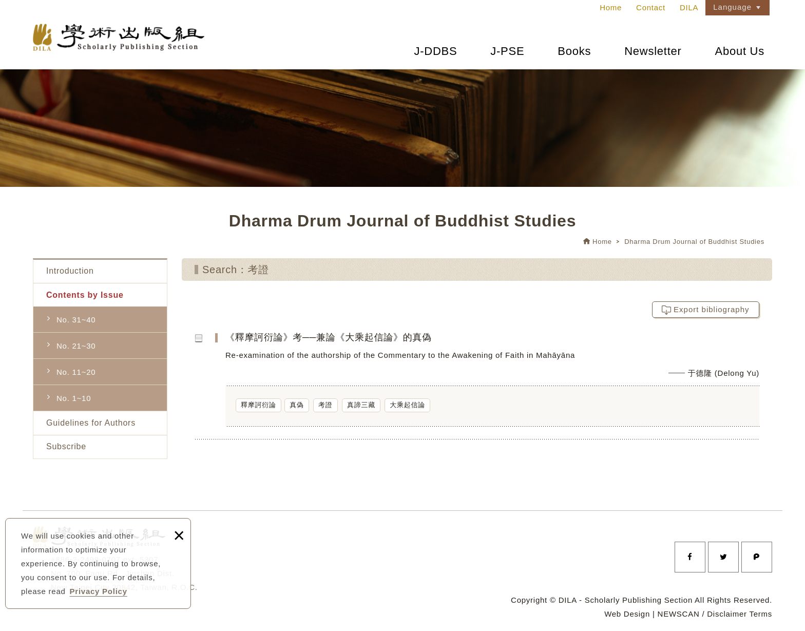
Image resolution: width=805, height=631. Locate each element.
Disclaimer (727, 613)
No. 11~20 (75, 372)
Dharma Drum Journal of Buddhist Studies (694, 241)
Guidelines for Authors (91, 422)
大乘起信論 (407, 405)
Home (611, 7)
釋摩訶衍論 (258, 405)
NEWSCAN (679, 613)
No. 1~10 (73, 398)
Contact (650, 7)
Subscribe (66, 446)
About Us (740, 51)
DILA (689, 7)
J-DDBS (435, 51)
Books (574, 51)
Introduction (70, 270)
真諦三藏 (361, 405)
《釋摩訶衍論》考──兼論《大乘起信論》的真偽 (497, 385)
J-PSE (507, 51)
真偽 (297, 405)
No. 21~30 (75, 345)
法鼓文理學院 (122, 40)
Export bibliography (711, 309)
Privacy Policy (98, 591)
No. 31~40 (75, 319)
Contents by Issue (85, 295)
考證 (325, 405)
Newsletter (652, 51)
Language (732, 7)
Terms (760, 613)
